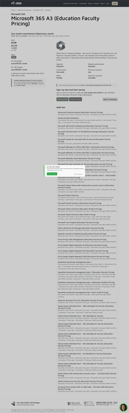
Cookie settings (78, 174)
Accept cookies (52, 174)
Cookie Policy (58, 170)
